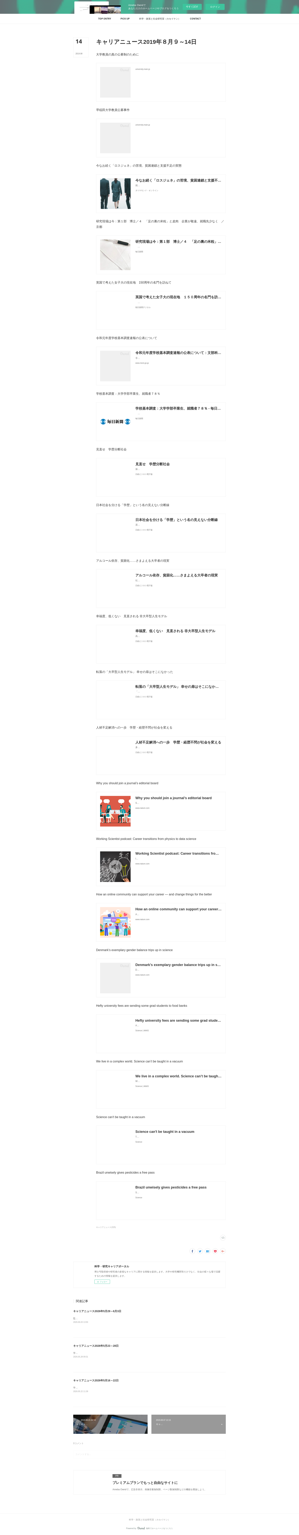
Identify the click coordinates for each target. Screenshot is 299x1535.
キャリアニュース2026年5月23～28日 (96, 1345)
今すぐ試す (192, 6)
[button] (104, 19)
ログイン (215, 6)
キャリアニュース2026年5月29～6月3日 (97, 1311)
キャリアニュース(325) (106, 1227)
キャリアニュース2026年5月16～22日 (96, 1380)
